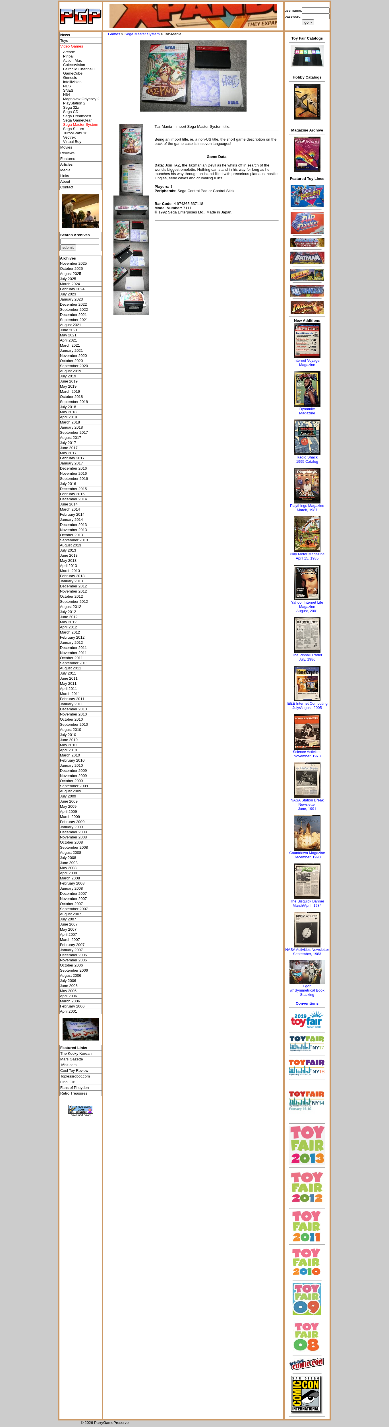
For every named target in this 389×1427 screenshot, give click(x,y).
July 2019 (68, 376)
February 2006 (72, 1006)
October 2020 (71, 361)
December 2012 (73, 586)
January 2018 (71, 427)
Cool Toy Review (74, 1070)
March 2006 (70, 1001)
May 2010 (68, 745)
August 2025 (70, 274)
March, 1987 (307, 510)
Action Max (72, 60)
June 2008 (69, 863)
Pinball (69, 56)
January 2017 (71, 463)
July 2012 (68, 612)
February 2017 (72, 458)
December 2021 (73, 314)
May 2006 (68, 991)
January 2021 (71, 350)
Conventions (307, 1003)
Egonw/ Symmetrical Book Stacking (307, 990)
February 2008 (72, 883)
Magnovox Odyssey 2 (81, 99)
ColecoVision (74, 65)
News (65, 35)
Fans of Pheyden (74, 1087)
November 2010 (73, 714)
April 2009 (68, 811)
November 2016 (73, 473)
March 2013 (70, 571)
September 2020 (74, 366)
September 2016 (74, 478)
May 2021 (68, 335)
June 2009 (69, 801)
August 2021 (70, 325)
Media (65, 170)
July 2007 (68, 919)
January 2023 (71, 299)
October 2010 (71, 719)
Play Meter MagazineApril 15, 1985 (307, 556)
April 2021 (68, 340)
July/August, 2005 (307, 708)
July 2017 (68, 443)
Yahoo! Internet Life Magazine (307, 604)
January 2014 (71, 519)
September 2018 (74, 402)
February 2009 (72, 822)
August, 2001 (307, 611)
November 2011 (73, 653)
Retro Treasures (74, 1093)
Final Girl (67, 1082)
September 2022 (74, 309)
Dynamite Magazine (307, 411)
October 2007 (71, 904)
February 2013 (72, 576)
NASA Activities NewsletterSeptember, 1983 (307, 951)
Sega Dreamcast (77, 116)
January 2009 (71, 827)
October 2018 (71, 396)
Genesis (70, 77)
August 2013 (70, 545)
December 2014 (73, 499)
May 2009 (68, 806)
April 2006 (68, 996)
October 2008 (71, 842)
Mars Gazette (71, 1059)
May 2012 (68, 622)
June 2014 (69, 504)
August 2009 (70, 791)
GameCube (72, 73)
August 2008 (70, 852)
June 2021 (69, 330)
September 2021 (74, 320)
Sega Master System (142, 34)
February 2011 (72, 699)
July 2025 (68, 279)
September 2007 (74, 909)
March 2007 (70, 939)
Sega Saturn (73, 129)
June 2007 (69, 924)
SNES (68, 90)
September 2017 (74, 432)
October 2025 (71, 268)
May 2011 (68, 683)
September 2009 (74, 786)
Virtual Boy (72, 141)
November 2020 (73, 355)
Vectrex (69, 137)
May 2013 (68, 560)
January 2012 (71, 642)
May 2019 (68, 386)
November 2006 (73, 960)
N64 (66, 94)
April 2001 (68, 1011)
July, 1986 (307, 659)
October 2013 (71, 535)
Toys (64, 40)
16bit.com (68, 1065)
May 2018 (68, 412)
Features (67, 159)
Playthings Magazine (307, 505)
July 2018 (68, 407)
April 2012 (68, 627)
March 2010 (70, 755)
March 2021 (70, 345)
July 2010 (68, 735)
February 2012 (72, 637)
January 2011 (71, 704)
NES (67, 86)
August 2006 (70, 975)
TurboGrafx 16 (75, 133)
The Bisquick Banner (307, 901)
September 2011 (74, 663)
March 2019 (70, 391)
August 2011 (70, 668)
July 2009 (68, 796)
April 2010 (68, 750)
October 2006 (71, 965)
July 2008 (68, 858)
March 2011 (70, 694)
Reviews (67, 153)
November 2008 (73, 837)
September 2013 (74, 540)
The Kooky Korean (76, 1053)
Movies (66, 147)
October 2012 (71, 596)
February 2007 (72, 945)
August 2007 (70, 914)
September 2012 (74, 601)
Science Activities (307, 752)
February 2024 (72, 289)
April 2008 (68, 873)
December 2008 (73, 832)
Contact (66, 187)
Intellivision (72, 82)
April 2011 (68, 688)
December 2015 (73, 489)
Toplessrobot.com (75, 1076)
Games (114, 34)
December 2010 (73, 709)
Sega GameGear (77, 120)
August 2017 (70, 437)
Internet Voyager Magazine (306, 362)
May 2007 (68, 929)
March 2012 (70, 632)
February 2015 (72, 494)
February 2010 (72, 760)
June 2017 (69, 448)
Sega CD (70, 112)
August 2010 (70, 729)
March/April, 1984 (307, 905)
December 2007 (73, 893)
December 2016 (73, 468)
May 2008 (68, 868)
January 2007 (71, 950)
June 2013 (69, 555)
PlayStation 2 (74, 103)
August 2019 (70, 371)
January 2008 (71, 888)
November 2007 (73, 898)
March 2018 (70, 422)
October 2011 (71, 658)
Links (64, 176)
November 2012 (73, 591)
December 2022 (73, 304)
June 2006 (69, 986)
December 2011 (73, 647)
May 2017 (68, 453)
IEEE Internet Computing (307, 703)
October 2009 (71, 781)
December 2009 (73, 770)
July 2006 (68, 980)
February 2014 (72, 514)
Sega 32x (71, 107)
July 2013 (68, 550)
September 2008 (74, 847)
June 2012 (69, 617)
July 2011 (68, 673)
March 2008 (70, 878)
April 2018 (68, 417)
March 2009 (70, 817)
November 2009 (73, 776)
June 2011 (69, 678)
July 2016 (68, 484)
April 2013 (68, 566)
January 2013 (71, 581)
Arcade (69, 52)
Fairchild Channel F (79, 69)
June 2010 (69, 740)
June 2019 (69, 381)
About (65, 181)
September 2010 (74, 724)
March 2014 (70, 509)
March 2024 (70, 284)
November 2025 (73, 263)
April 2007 (68, 934)
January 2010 (71, 765)
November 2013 (73, 530)
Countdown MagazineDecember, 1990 (307, 855)
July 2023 (68, 294)
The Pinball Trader (307, 655)
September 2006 (74, 970)
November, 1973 (306, 756)
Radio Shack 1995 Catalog (307, 459)
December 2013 (73, 525)
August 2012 (70, 606)
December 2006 (73, 955)
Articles (66, 164)
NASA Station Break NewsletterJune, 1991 (307, 804)
